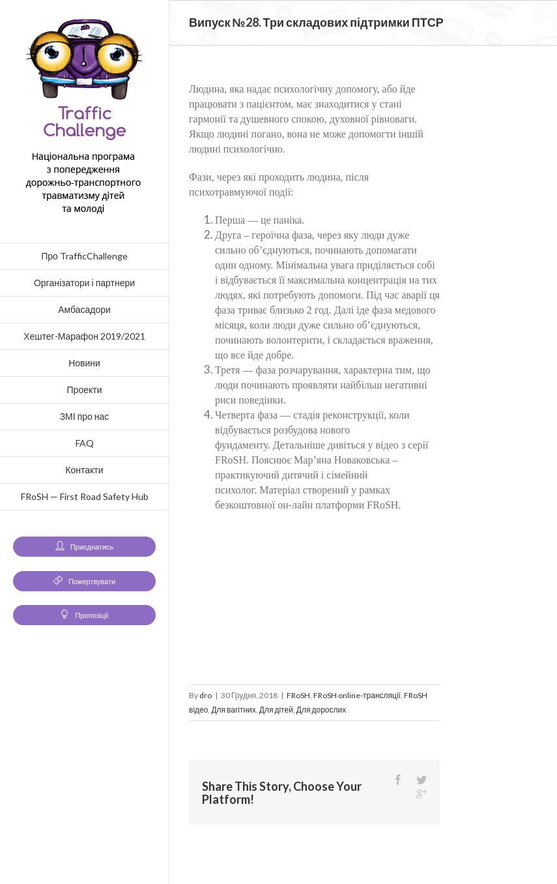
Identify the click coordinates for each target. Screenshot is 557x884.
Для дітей (276, 710)
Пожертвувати (84, 581)
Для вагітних (233, 710)
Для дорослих (321, 710)
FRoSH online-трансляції (357, 695)
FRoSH (298, 695)
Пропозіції (84, 615)
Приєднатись (84, 546)
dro (205, 695)
